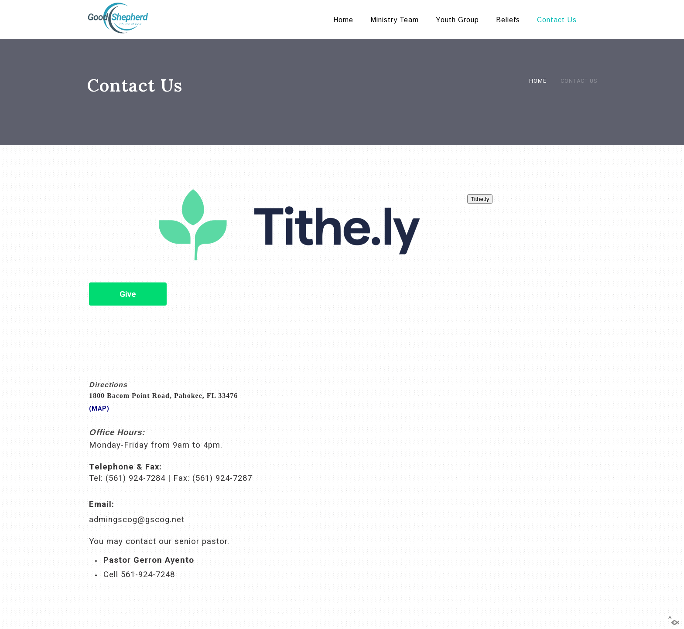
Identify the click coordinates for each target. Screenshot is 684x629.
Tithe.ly (480, 199)
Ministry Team (394, 20)
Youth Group (457, 20)
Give (128, 294)
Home (343, 20)
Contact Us (557, 20)
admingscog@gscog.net (137, 519)
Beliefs (508, 20)
